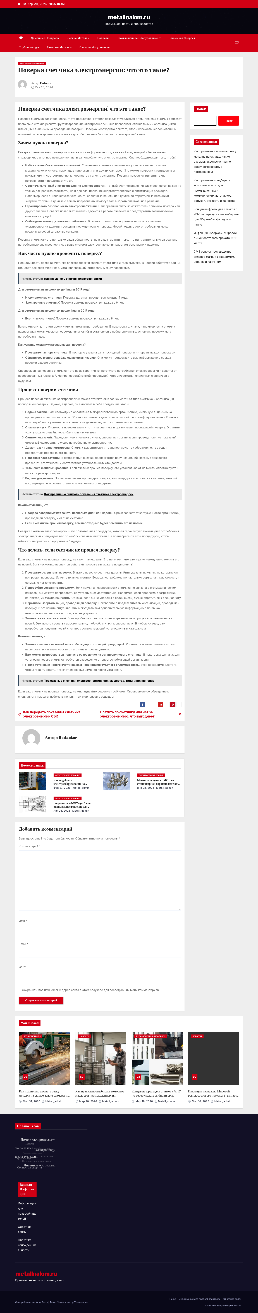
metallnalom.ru (129, 17)
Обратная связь (232, 1298)
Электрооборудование (96, 47)
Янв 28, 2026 (145, 787)
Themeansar (81, 1302)
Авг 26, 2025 (62, 810)
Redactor (45, 83)
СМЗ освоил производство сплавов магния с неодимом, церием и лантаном (214, 256)
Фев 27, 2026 (62, 787)
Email (23, 944)
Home (172, 1298)
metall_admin (81, 787)
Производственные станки (150, 1036)
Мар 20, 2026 (88, 1101)
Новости (103, 38)
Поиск (200, 109)
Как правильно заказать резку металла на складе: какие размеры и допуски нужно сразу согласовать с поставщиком (215, 162)
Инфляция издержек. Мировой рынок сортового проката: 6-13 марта (215, 238)
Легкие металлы (78, 38)
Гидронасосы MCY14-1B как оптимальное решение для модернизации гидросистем (72, 806)
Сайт (22, 967)
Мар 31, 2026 (32, 1101)
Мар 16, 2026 (201, 1101)
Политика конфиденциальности (27, 1245)
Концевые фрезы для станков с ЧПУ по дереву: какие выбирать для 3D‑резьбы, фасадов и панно (156, 1095)
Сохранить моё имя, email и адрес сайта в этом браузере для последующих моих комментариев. (91, 990)
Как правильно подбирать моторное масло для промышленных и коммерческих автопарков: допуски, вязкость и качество (214, 190)
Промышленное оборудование (139, 38)
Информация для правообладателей (199, 1298)
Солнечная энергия (182, 38)
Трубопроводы (29, 47)
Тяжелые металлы (59, 47)
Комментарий (29, 846)
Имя (23, 921)
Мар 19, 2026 (145, 1101)
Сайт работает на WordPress (31, 1302)
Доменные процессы (45, 38)
